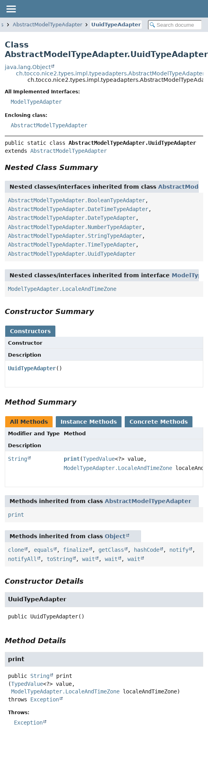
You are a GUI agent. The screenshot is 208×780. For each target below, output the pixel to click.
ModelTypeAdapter (36, 102)
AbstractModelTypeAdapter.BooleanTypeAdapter (76, 200)
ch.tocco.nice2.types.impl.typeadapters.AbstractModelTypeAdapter (110, 73)
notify (178, 550)
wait (88, 559)
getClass (111, 550)
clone (16, 550)
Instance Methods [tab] (89, 422)
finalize (75, 550)
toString (59, 559)
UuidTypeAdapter (116, 25)
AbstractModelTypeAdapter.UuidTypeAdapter (71, 254)
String (17, 459)
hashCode (146, 550)
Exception (44, 699)
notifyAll (22, 559)
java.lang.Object (28, 67)
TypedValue (99, 459)
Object (115, 536)
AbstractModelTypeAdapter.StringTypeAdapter (75, 236)
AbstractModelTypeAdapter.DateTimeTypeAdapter (78, 209)
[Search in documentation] (175, 25)
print (72, 459)
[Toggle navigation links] (11, 8)
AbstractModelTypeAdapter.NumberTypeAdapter (75, 227)
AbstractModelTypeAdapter (47, 25)
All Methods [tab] (29, 422)
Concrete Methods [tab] (159, 422)
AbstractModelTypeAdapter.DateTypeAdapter (71, 218)
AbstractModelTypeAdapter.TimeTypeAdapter (71, 244)
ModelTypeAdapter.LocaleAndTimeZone (62, 289)
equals (43, 550)
